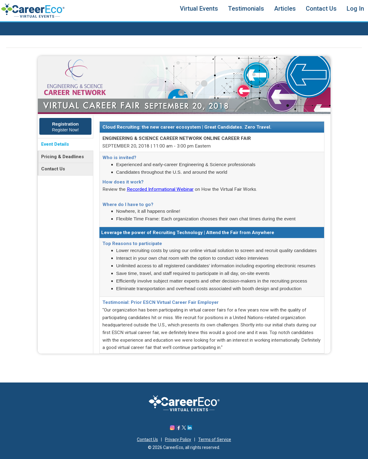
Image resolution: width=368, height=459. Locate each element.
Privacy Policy (178, 439)
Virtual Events (199, 8)
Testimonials (246, 8)
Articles (285, 8)
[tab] (65, 126)
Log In (355, 8)
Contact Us (321, 8)
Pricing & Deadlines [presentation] (62, 156)
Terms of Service (214, 439)
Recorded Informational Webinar (160, 189)
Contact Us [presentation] (53, 169)
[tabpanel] (211, 234)
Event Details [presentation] (55, 144)
